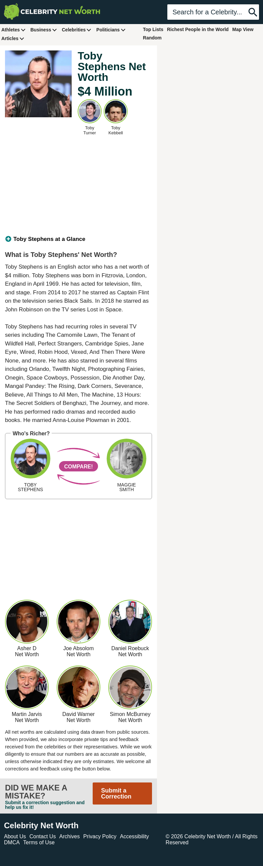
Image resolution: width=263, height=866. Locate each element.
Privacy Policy (100, 836)
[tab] (78, 239)
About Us (15, 836)
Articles (12, 38)
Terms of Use (39, 842)
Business (43, 29)
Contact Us (42, 836)
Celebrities (77, 29)
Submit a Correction (116, 793)
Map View (243, 29)
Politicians (111, 29)
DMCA (12, 842)
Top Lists (153, 29)
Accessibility (134, 836)
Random (152, 37)
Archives (69, 836)
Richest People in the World (198, 29)
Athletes (13, 29)
